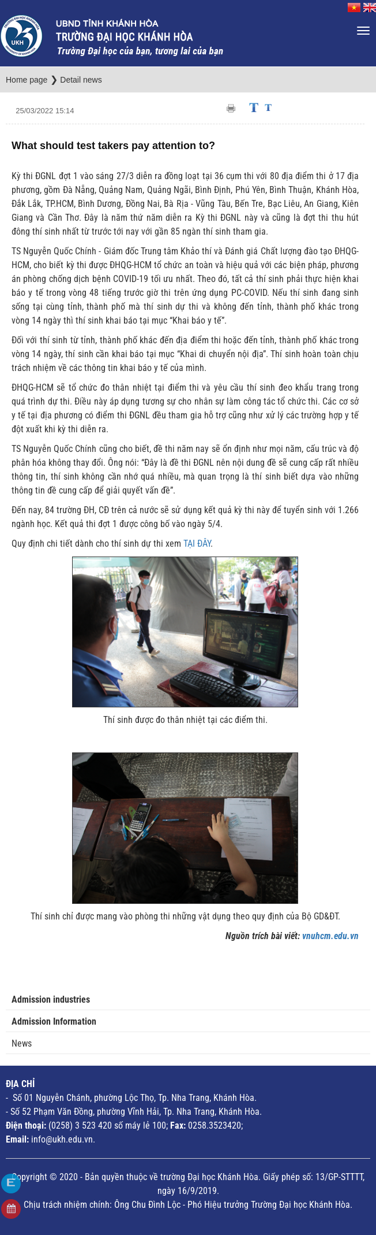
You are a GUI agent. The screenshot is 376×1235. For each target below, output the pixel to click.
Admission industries (51, 999)
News (22, 1043)
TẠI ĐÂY (196, 543)
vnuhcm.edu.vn (330, 935)
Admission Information (54, 1021)
